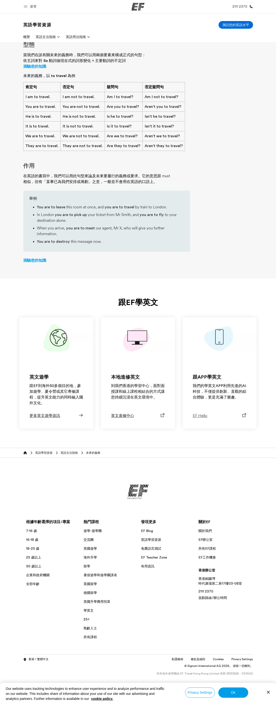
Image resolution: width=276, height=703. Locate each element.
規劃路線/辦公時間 (212, 626)
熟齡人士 (90, 657)
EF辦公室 (205, 568)
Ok (233, 692)
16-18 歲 (32, 568)
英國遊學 (90, 577)
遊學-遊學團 (93, 559)
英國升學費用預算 (97, 630)
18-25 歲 (32, 577)
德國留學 (90, 621)
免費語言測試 (151, 577)
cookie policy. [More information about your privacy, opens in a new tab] (102, 699)
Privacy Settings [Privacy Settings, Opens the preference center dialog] (200, 692)
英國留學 (90, 612)
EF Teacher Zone (154, 586)
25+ (87, 648)
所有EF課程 (207, 577)
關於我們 (205, 559)
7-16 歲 (31, 559)
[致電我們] (242, 6)
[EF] (138, 7)
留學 (87, 595)
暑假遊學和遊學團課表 (100, 603)
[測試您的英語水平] (236, 25)
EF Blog (147, 559)
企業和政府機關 (38, 603)
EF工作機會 (207, 586)
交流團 (89, 568)
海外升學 (90, 586)
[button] (31, 6)
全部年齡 (32, 612)
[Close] (268, 692)
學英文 (89, 639)
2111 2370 (205, 620)
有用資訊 (147, 595)
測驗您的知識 (34, 95)
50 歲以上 (33, 595)
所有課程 (90, 665)
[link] (37, 25)
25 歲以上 (33, 586)
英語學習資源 (151, 568)
